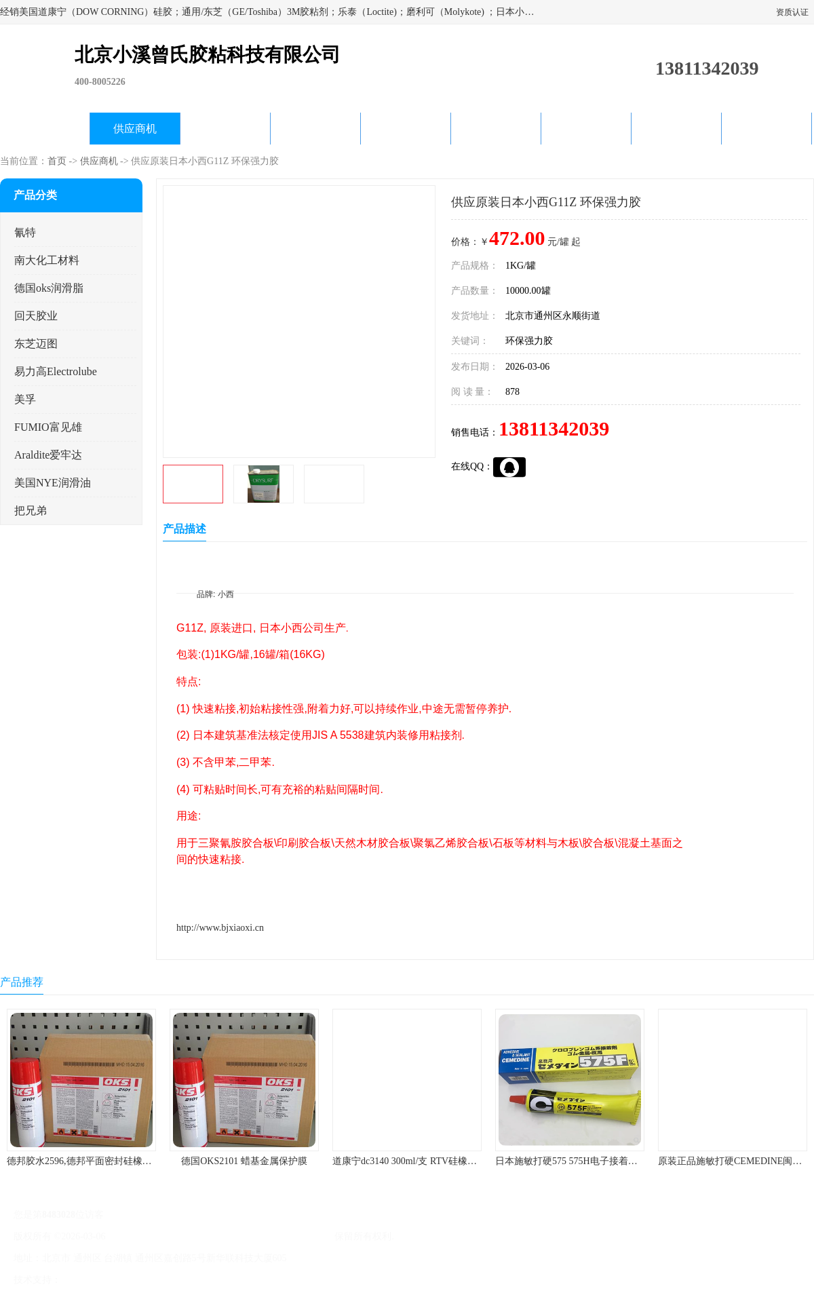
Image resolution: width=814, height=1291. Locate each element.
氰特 (25, 232)
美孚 (25, 399)
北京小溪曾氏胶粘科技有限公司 (265, 1236)
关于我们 (315, 128)
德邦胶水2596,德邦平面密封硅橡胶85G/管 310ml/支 (113, 1161)
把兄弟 (30, 510)
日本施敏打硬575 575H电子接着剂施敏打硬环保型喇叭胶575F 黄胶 (634, 1161)
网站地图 (222, 1280)
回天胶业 (36, 316)
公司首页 (44, 128)
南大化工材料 (46, 260)
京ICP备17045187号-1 (152, 1236)
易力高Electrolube (55, 371)
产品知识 (496, 128)
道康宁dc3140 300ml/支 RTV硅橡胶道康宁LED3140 (437, 1161)
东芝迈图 (36, 343)
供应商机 (135, 128)
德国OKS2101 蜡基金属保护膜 (244, 1161)
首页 (56, 161)
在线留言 (676, 128)
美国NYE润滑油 (52, 482)
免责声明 (132, 1280)
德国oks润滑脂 (48, 288)
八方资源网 (87, 1280)
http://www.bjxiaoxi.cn (220, 928)
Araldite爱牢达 (48, 455)
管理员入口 (177, 1280)
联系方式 (766, 128)
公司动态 (405, 128)
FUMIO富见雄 (48, 427)
